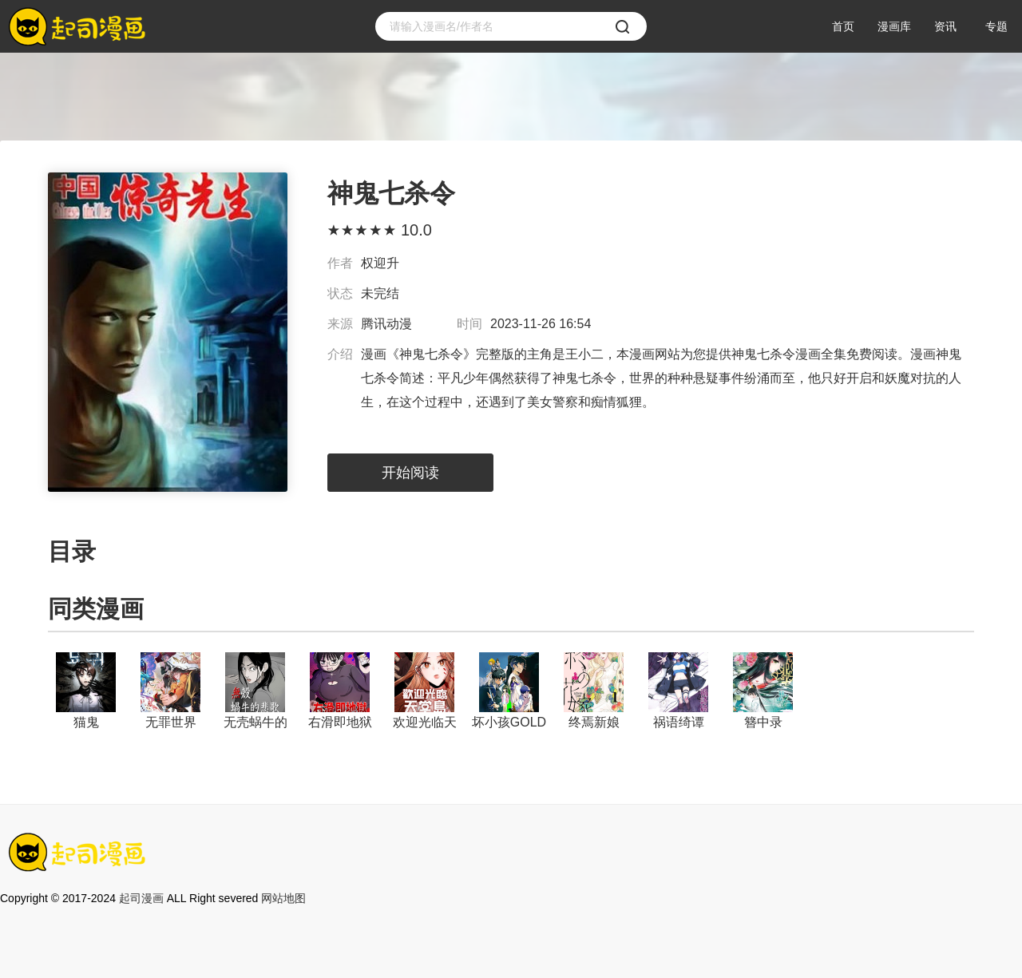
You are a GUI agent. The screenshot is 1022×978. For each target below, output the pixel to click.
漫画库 (894, 26)
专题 (996, 26)
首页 (843, 26)
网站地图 (283, 898)
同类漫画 (96, 609)
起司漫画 (141, 898)
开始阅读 (410, 473)
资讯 (945, 26)
